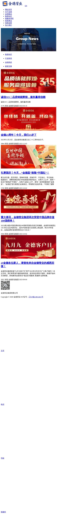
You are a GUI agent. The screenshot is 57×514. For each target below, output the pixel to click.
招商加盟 (8, 23)
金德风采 (8, 62)
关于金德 (8, 12)
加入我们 (8, 25)
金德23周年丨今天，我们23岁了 (19, 134)
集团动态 (8, 16)
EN (26, 6)
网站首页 (8, 9)
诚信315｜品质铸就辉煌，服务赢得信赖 (23, 97)
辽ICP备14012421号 (36, 297)
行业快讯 (8, 58)
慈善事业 (8, 21)
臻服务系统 (9, 18)
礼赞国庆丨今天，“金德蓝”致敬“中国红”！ (25, 172)
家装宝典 (8, 66)
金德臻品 (8, 14)
